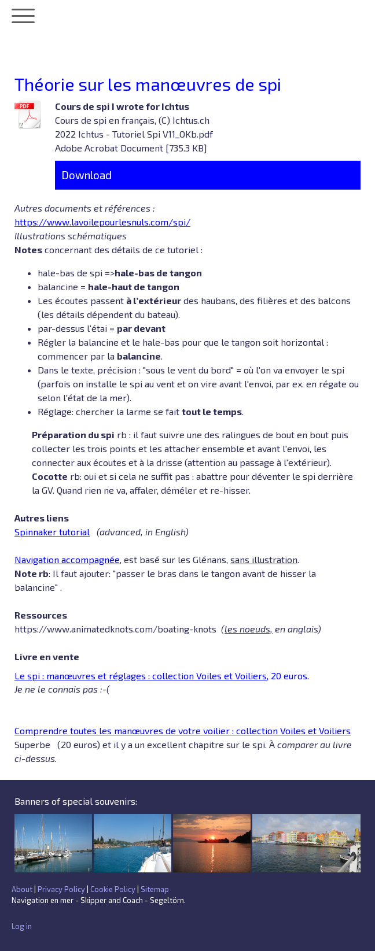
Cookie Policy (112, 889)
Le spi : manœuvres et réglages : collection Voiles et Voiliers (140, 675)
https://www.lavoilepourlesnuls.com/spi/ (102, 221)
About (22, 889)
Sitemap (155, 889)
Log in (22, 926)
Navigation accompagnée (67, 559)
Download (86, 175)
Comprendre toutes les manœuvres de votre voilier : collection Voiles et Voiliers (182, 730)
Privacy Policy (61, 889)
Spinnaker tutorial (52, 531)
